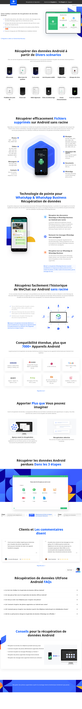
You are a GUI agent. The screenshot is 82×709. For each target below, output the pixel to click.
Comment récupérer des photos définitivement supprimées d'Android (26, 648)
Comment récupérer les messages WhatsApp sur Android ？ (23, 651)
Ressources (74, 5)
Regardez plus (41, 565)
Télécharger (61, 2)
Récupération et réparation (34, 2)
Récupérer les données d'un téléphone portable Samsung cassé (24, 645)
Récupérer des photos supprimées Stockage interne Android (23, 654)
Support (70, 2)
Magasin (53, 2)
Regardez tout (41, 391)
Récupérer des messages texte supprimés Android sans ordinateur (25, 657)
